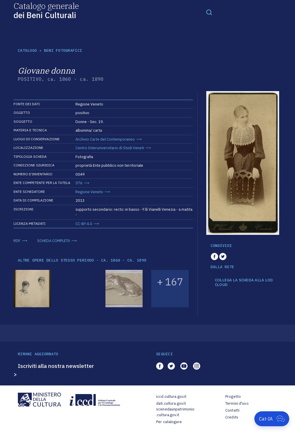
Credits (231, 417)
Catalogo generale (46, 10)
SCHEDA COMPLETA (53, 240)
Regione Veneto (89, 191)
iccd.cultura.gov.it (171, 396)
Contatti (232, 410)
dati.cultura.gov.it (171, 403)
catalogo (27, 50)
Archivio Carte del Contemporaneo (105, 139)
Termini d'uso (237, 403)
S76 (78, 183)
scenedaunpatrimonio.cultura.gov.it (175, 412)
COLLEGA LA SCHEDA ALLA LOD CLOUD (244, 282)
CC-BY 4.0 (83, 223)
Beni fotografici (63, 50)
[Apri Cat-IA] (271, 418)
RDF (17, 240)
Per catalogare (169, 421)
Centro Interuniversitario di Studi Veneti (109, 147)
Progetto (233, 396)
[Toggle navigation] (209, 12)
